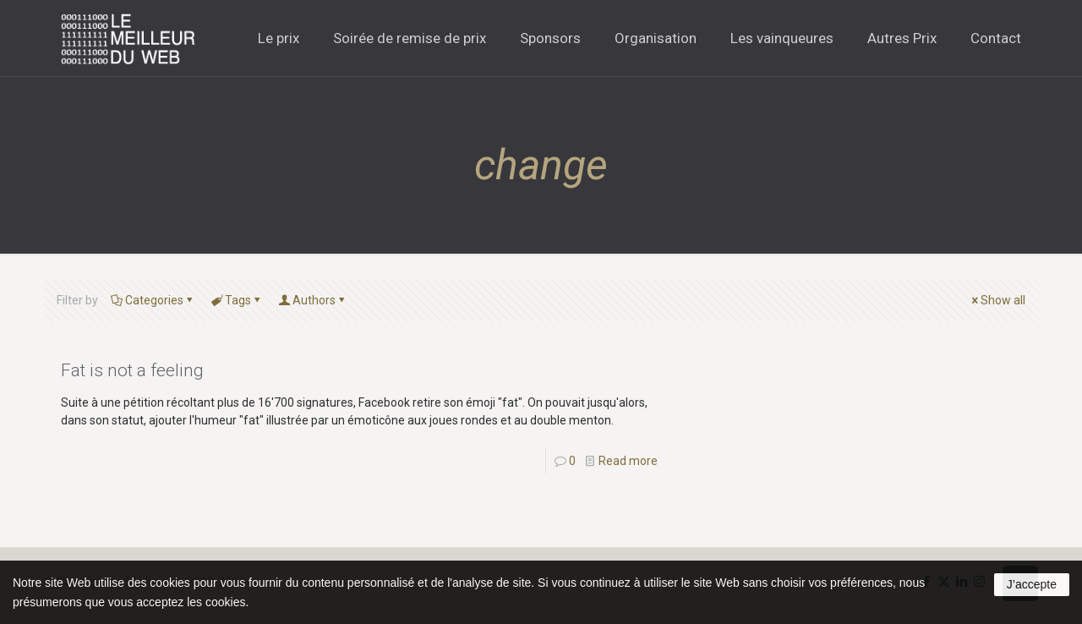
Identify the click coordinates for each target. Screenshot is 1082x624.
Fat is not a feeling (132, 370)
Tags (236, 300)
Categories (153, 300)
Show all (997, 300)
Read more (628, 461)
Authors (312, 300)
